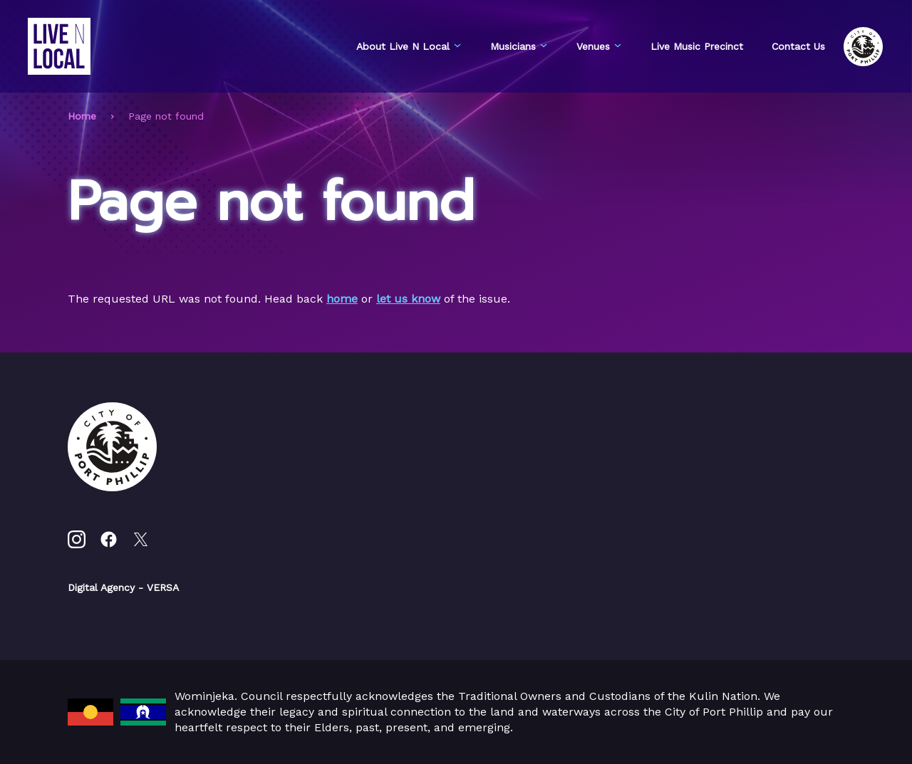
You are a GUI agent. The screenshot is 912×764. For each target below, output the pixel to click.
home (342, 298)
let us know (408, 298)
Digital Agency (101, 587)
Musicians (519, 46)
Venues (599, 46)
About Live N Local (409, 46)
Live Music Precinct (697, 46)
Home (82, 116)
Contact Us (798, 46)
